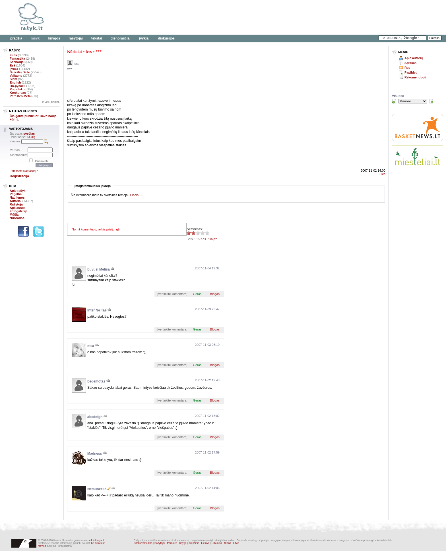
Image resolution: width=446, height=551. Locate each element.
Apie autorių (413, 58)
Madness (94, 454)
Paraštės (172, 543)
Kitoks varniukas (143, 543)
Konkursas (18, 92)
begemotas (96, 381)
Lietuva (205, 543)
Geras (197, 294)
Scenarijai (17, 62)
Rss (407, 67)
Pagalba (16, 194)
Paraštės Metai (21, 96)
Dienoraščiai (121, 38)
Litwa (236, 543)
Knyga (183, 543)
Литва (227, 543)
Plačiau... (136, 195)
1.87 (189, 233)
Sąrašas (410, 63)
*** (99, 51)
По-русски (17, 86)
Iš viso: (50, 102)
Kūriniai (74, 51)
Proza (14, 68)
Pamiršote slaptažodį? (24, 170)
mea (90, 346)
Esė (12, 65)
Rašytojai (75, 38)
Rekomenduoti (415, 77)
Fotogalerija (18, 211)
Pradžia (16, 38)
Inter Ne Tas (97, 310)
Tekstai (96, 38)
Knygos (54, 38)
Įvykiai (144, 38)
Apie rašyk (18, 190)
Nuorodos (17, 218)
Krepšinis (194, 543)
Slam (13, 79)
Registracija (19, 176)
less (89, 51)
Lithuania (217, 543)
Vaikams (16, 75)
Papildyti (411, 72)
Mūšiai (14, 214)
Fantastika (17, 58)
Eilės (13, 55)
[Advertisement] (175, 17)
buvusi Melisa (98, 269)
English (15, 82)
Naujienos (17, 197)
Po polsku (17, 89)
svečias (29, 133)
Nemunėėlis (96, 489)
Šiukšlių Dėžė (20, 72)
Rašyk (35, 38)
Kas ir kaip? (209, 239)
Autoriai (16, 201)
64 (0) (31, 137)
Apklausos (18, 207)
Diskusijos (166, 38)
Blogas (215, 294)
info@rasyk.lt (96, 540)
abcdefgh (94, 417)
